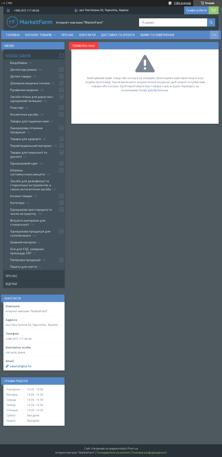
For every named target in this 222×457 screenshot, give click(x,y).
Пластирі (16, 107)
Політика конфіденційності (149, 452)
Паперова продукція (25, 260)
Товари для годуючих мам (29, 121)
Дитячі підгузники (23, 69)
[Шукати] (211, 22)
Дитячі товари (20, 76)
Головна (13, 35)
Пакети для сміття (23, 266)
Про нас (67, 35)
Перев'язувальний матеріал (31, 145)
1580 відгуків (182, 3)
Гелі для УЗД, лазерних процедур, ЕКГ (27, 251)
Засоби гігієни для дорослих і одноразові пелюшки (31, 99)
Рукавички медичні (24, 90)
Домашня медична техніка (30, 83)
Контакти (87, 35)
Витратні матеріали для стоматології (27, 222)
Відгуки (11, 284)
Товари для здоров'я (25, 139)
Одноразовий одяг (24, 163)
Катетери (17, 203)
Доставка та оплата (118, 35)
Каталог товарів (38, 35)
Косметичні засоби (24, 114)
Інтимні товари (21, 196)
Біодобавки (18, 63)
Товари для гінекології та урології (28, 154)
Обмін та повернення (157, 35)
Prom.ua (133, 448)
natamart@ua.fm (20, 366)
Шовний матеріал (23, 242)
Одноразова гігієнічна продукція (26, 130)
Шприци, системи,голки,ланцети (27, 172)
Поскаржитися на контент (113, 452)
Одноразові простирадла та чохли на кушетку (31, 211)
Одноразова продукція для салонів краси (30, 233)
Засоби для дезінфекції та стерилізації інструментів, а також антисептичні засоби (30, 185)
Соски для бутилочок (153, 90)
